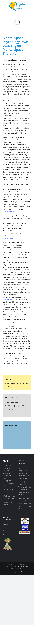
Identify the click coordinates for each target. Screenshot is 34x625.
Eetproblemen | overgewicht (14, 406)
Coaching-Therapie (22, 566)
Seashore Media (20, 568)
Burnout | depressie (11, 402)
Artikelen (6, 524)
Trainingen (7, 414)
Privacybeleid (7, 535)
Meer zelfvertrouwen (11, 410)
